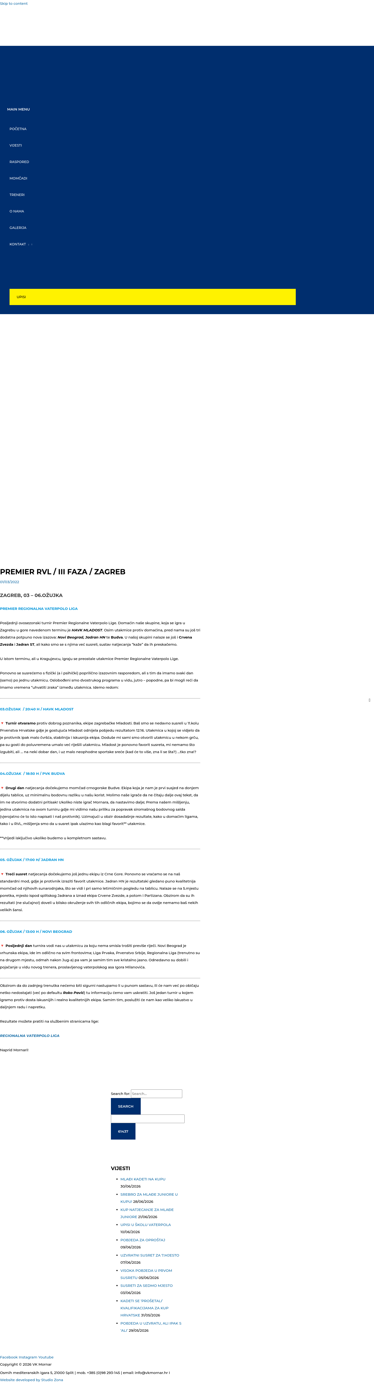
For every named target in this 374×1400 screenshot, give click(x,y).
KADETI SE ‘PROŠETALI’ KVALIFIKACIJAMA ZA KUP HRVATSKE (144, 1307)
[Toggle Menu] (153, 259)
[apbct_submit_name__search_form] (123, 1131)
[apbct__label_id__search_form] (148, 1118)
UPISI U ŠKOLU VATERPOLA (145, 1224)
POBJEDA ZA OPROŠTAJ (142, 1239)
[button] (153, 298)
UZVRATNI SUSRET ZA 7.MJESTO (149, 1255)
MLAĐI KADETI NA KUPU (143, 1179)
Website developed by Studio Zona (31, 1379)
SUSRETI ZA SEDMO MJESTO (146, 1285)
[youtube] (13, 37)
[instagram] (13, 27)
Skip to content (14, 3)
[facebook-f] (13, 16)
